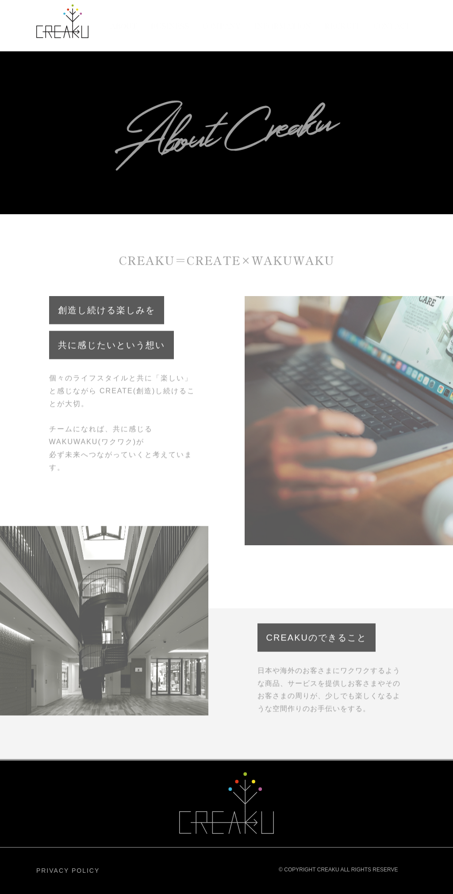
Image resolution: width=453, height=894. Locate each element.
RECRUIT (342, 25)
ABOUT (123, 25)
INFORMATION (282, 25)
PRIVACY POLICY (68, 870)
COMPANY (221, 25)
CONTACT (391, 25)
